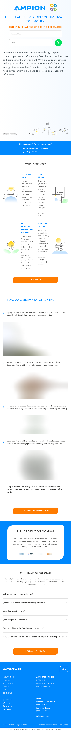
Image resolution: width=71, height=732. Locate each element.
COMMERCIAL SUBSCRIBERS (45, 683)
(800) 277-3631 (41, 704)
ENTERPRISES (40, 680)
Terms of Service (57, 729)
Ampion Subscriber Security (48, 725)
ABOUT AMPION (8, 677)
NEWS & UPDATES (9, 683)
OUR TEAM (6, 680)
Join (64, 669)
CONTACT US (7, 693)
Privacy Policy (63, 725)
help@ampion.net (42, 716)
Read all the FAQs (35, 651)
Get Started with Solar (35, 510)
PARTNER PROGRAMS (43, 686)
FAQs (4, 690)
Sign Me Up (35, 279)
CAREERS (6, 686)
